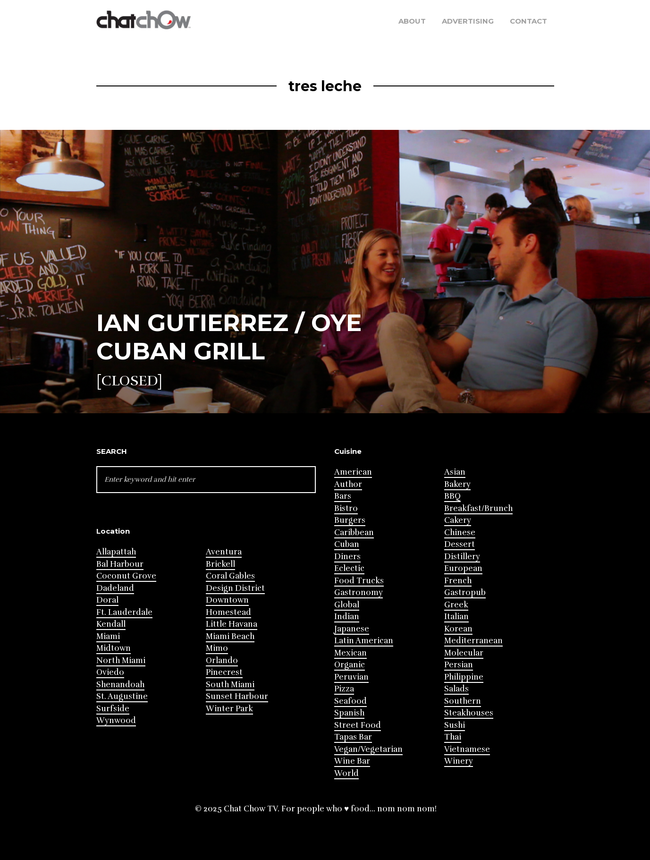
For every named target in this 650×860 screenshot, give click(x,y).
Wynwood (116, 720)
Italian (456, 617)
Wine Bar (352, 761)
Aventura (224, 552)
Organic (349, 665)
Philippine (463, 677)
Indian (346, 617)
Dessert (459, 544)
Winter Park (229, 709)
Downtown (227, 600)
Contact (528, 21)
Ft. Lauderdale (124, 612)
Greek (456, 605)
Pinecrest (224, 672)
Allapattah (116, 552)
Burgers (349, 520)
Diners (347, 557)
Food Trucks (359, 581)
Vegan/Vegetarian (368, 749)
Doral (107, 600)
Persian (458, 665)
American (353, 472)
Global (346, 605)
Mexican (350, 653)
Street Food (357, 725)
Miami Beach (230, 636)
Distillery (462, 557)
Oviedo (110, 672)
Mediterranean (473, 641)
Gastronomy (358, 592)
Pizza (344, 689)
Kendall (111, 624)
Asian (454, 472)
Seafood (350, 701)
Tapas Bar (353, 737)
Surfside (112, 709)
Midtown (113, 648)
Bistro (346, 508)
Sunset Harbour (237, 696)
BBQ (452, 496)
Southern (462, 701)
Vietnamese (467, 749)
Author (348, 484)
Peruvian (351, 677)
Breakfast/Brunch (478, 508)
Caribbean (354, 532)
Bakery (457, 484)
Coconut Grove (126, 576)
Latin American (363, 641)
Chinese (459, 532)
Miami (108, 636)
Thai (452, 737)
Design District (235, 588)
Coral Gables (230, 576)
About (412, 21)
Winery (458, 761)
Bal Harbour (120, 564)
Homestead (228, 612)
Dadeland (115, 588)
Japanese (351, 629)
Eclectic (349, 568)
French (458, 581)
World (346, 773)
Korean (458, 629)
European (463, 568)
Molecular (463, 653)
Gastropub (465, 592)
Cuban (346, 544)
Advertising (468, 21)
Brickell (220, 564)
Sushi (454, 725)
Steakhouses (468, 713)
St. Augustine (122, 696)
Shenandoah (120, 685)
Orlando (222, 660)
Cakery (457, 520)
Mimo (217, 648)
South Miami (230, 685)
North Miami (120, 660)
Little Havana (231, 624)
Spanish (349, 713)
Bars (342, 496)
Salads (456, 689)
